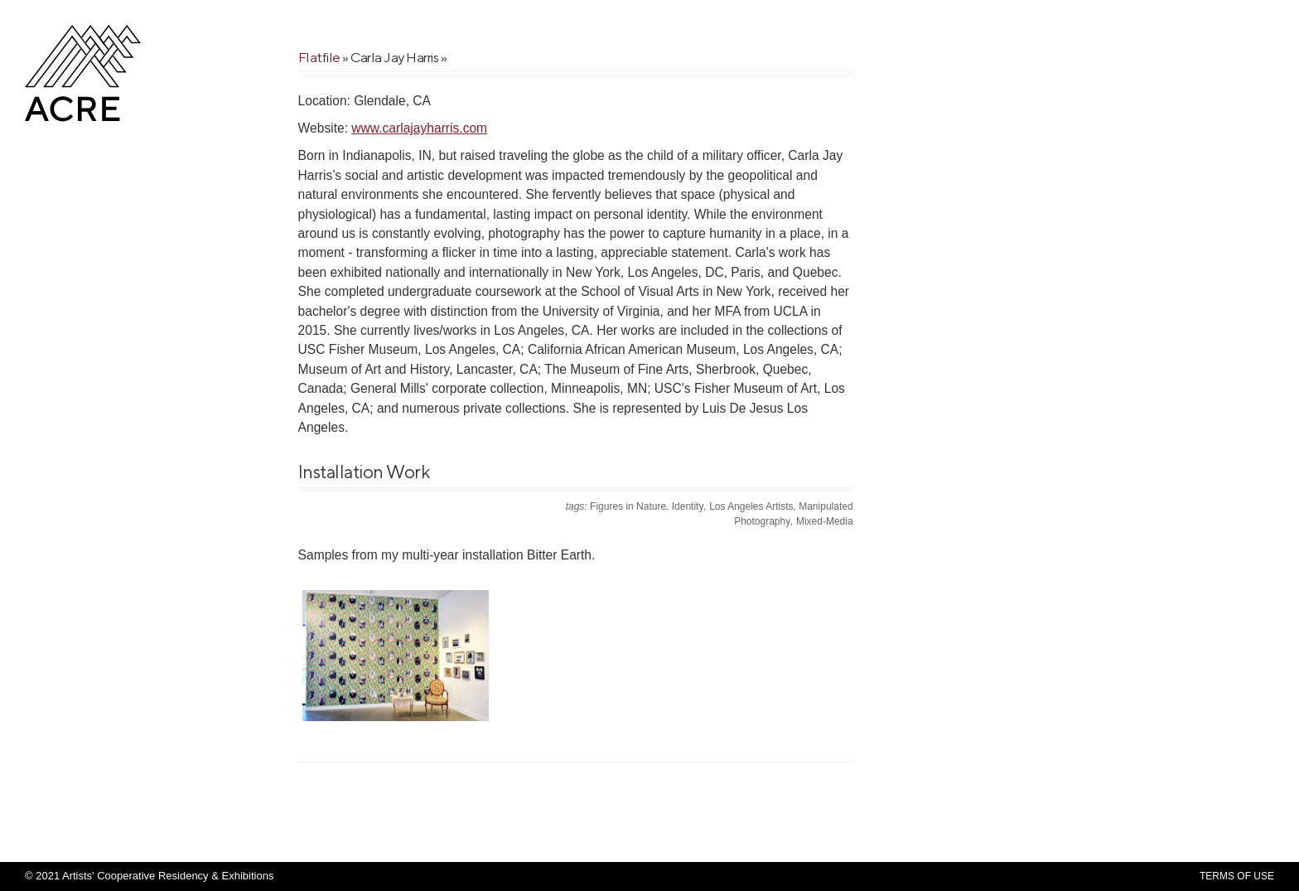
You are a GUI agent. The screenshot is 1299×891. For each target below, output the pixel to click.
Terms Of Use (1237, 876)
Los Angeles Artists (751, 506)
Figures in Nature (628, 506)
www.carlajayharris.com (419, 128)
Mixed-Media (824, 521)
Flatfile (319, 57)
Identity (688, 506)
